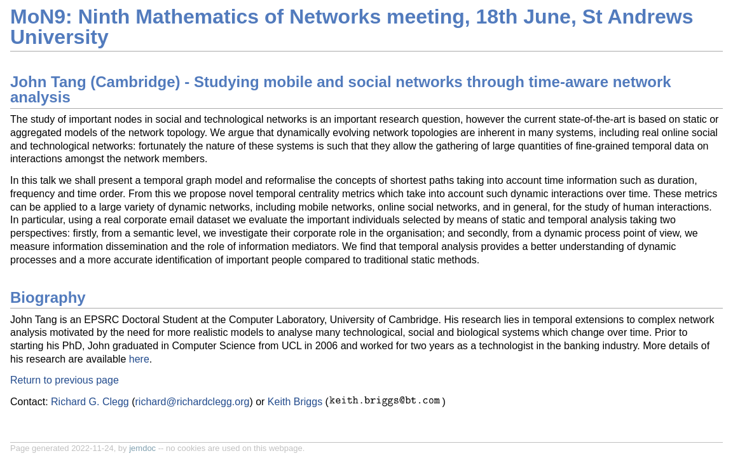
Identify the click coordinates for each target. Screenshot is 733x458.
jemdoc (142, 448)
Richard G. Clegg (90, 401)
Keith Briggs (295, 401)
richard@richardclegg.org (192, 401)
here (139, 359)
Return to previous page (64, 380)
